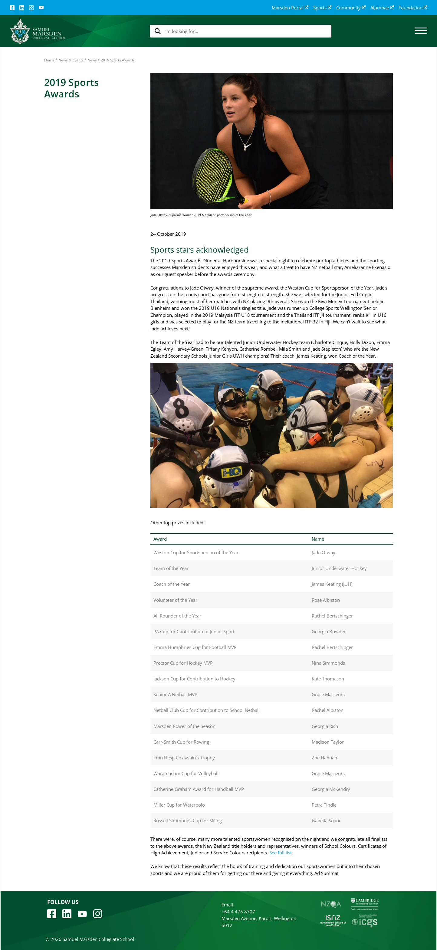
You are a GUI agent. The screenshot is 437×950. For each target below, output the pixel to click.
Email (227, 905)
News (92, 60)
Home (49, 60)
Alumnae (382, 7)
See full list (280, 853)
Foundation (413, 7)
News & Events (71, 60)
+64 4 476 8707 (238, 912)
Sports (322, 7)
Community (351, 7)
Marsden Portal (290, 7)
